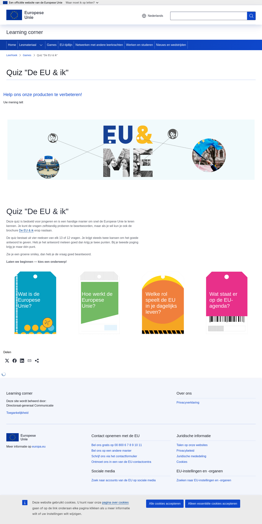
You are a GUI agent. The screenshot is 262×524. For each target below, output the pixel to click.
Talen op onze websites (192, 445)
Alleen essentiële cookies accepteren (212, 503)
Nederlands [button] (152, 16)
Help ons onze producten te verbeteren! (42, 94)
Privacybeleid (185, 450)
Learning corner (19, 393)
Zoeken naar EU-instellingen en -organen (204, 480)
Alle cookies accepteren (165, 503)
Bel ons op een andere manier (111, 450)
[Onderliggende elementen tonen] (41, 45)
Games (52, 44)
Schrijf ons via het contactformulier (114, 456)
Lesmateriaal (27, 44)
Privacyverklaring (188, 402)
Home (12, 44)
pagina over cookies (115, 502)
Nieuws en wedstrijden (171, 44)
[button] (7, 361)
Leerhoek (11, 55)
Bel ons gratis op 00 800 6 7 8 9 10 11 (116, 445)
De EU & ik (26, 230)
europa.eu (39, 446)
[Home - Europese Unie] (25, 15)
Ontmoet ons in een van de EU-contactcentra (121, 461)
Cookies (182, 461)
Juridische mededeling (191, 456)
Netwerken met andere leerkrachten (99, 44)
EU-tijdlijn (66, 44)
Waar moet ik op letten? (82, 2)
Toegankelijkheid (17, 412)
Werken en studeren (139, 44)
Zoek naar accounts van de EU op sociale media (123, 480)
